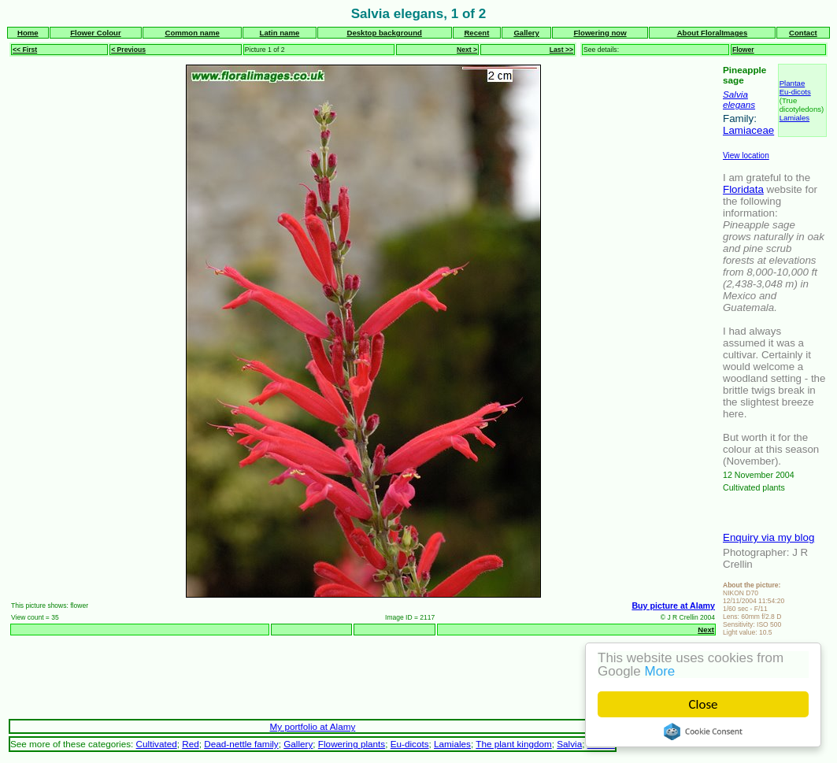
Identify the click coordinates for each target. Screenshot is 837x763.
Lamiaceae (748, 130)
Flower (743, 50)
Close (703, 704)
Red (190, 744)
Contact (803, 32)
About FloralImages (712, 32)
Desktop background (383, 32)
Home (28, 32)
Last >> (561, 50)
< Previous (128, 50)
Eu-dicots (795, 91)
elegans (739, 104)
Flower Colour (95, 32)
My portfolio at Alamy (313, 726)
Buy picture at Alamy (673, 605)
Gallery (526, 32)
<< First (25, 50)
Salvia (735, 94)
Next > (467, 50)
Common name (192, 32)
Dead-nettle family (241, 744)
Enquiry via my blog (768, 537)
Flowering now (600, 32)
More (660, 671)
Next (706, 629)
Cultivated (156, 744)
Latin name (280, 32)
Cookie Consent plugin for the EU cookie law (703, 731)
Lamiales (794, 117)
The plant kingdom (513, 744)
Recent (476, 32)
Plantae (793, 83)
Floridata (743, 189)
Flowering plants (351, 744)
